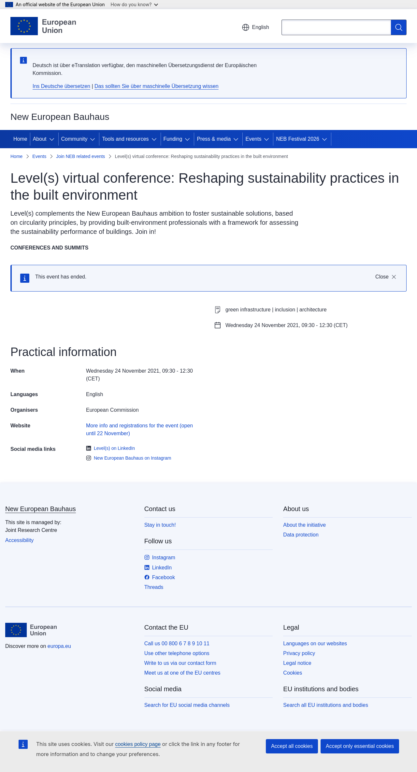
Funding (173, 139)
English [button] (255, 27)
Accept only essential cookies (360, 746)
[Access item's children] (53, 139)
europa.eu (59, 646)
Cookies (292, 673)
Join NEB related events (80, 156)
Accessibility (19, 540)
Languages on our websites (315, 643)
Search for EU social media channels (187, 705)
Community (74, 139)
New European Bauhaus (40, 508)
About (40, 139)
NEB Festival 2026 (297, 139)
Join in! (146, 231)
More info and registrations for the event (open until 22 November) (139, 429)
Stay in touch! (160, 525)
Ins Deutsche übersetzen (61, 86)
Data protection (301, 534)
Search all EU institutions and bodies (325, 705)
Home (20, 139)
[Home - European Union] (43, 26)
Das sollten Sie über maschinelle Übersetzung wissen (156, 86)
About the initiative (304, 525)
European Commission (112, 410)
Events (253, 139)
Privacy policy (299, 653)
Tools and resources (125, 139)
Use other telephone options (176, 653)
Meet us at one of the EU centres (182, 673)
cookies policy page (138, 744)
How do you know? (134, 4)
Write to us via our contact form (180, 663)
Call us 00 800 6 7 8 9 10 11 (176, 643)
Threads (154, 587)
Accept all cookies (292, 746)
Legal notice (297, 663)
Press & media (214, 139)
